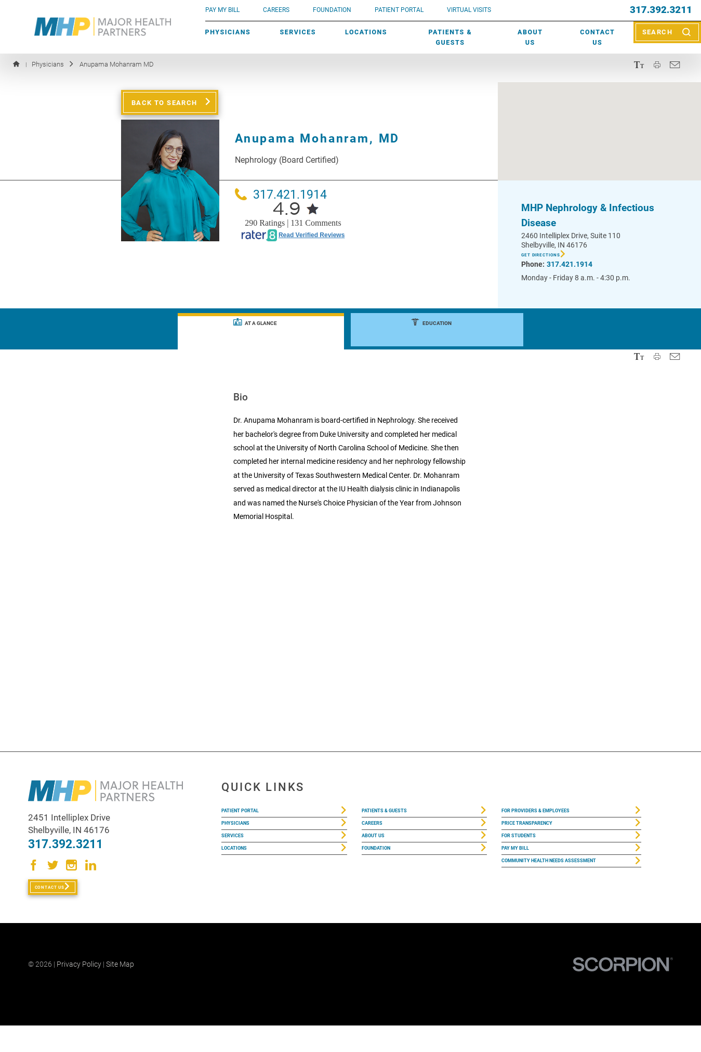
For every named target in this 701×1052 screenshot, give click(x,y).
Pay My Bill (522, 877)
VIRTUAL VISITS (469, 10)
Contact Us (597, 37)
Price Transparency (540, 835)
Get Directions (552, 257)
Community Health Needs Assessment (550, 904)
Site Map (120, 990)
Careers (276, 10)
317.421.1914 (281, 194)
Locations (366, 32)
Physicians (228, 32)
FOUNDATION (332, 10)
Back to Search (164, 102)
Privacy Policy (79, 990)
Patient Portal (250, 814)
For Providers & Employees (553, 814)
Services (297, 32)
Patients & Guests (450, 37)
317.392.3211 (661, 10)
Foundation (384, 877)
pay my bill (222, 10)
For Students (527, 856)
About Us (530, 37)
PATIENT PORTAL (399, 10)
